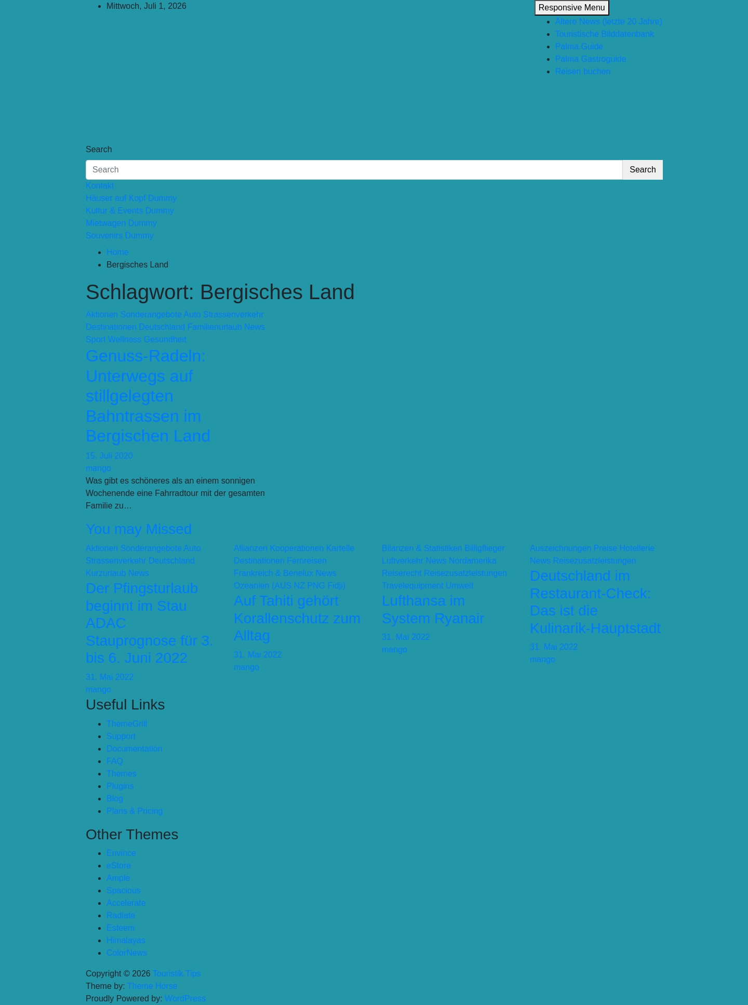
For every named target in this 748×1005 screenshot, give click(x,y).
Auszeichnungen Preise (573, 548)
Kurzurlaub (106, 573)
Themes (121, 773)
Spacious (123, 890)
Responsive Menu (572, 7)
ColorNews (126, 952)
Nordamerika (473, 560)
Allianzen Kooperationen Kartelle (294, 548)
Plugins (119, 786)
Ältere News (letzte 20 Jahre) (608, 21)
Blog (114, 798)
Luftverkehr (402, 560)
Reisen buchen (583, 71)
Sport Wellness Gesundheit (136, 339)
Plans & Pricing (134, 811)
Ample (118, 878)
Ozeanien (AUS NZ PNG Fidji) (289, 585)
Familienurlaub (215, 327)
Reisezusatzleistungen (465, 573)
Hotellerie (637, 548)
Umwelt (459, 585)
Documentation (134, 748)
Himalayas (125, 940)
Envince (121, 853)
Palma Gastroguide (590, 59)
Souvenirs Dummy (120, 235)
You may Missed (139, 529)
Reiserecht (401, 573)
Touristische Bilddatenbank (604, 34)
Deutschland (162, 327)
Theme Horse (152, 986)
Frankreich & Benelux (273, 573)
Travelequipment (413, 585)
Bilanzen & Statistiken (422, 548)
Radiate (120, 915)
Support (121, 736)
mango (98, 468)
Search (99, 149)
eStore (118, 865)
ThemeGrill (126, 723)
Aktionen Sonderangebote (134, 314)
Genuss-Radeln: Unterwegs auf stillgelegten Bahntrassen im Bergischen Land (148, 395)
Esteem (120, 927)
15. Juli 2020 (109, 455)
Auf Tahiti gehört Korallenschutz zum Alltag (297, 618)
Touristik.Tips (134, 102)
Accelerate (126, 903)
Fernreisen (306, 560)
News (254, 327)
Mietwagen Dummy (121, 223)
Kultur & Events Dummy (130, 210)
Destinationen (111, 327)
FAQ (114, 761)
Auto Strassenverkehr (224, 314)
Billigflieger (484, 548)
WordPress (185, 998)
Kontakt (100, 185)
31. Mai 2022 (110, 677)
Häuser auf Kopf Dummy (131, 198)
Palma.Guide (579, 46)
